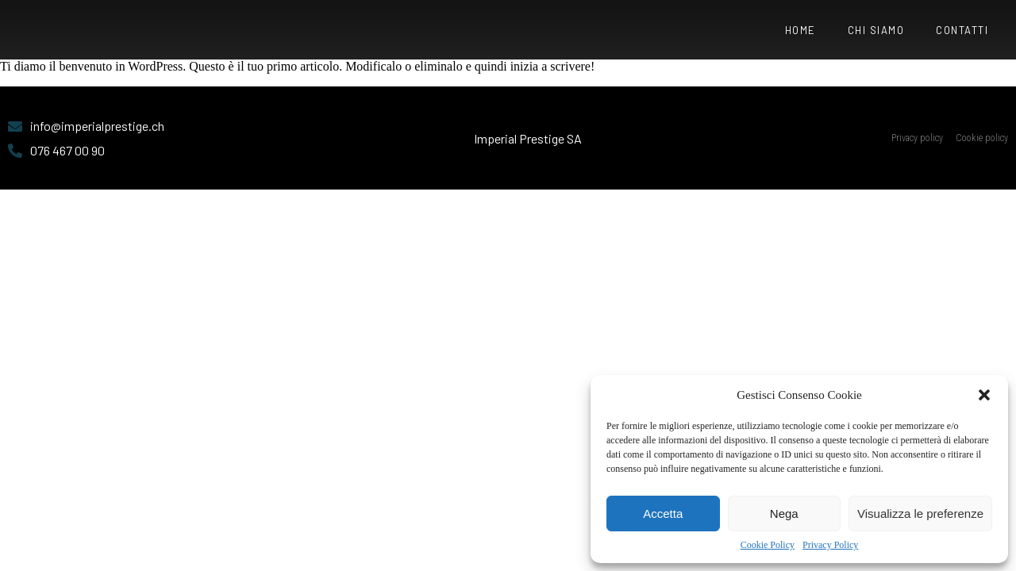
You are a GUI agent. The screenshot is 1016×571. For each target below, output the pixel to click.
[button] (984, 395)
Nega (784, 513)
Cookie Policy (768, 544)
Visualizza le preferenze (920, 513)
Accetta (663, 513)
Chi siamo (876, 30)
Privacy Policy (830, 544)
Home (800, 30)
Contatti (962, 30)
